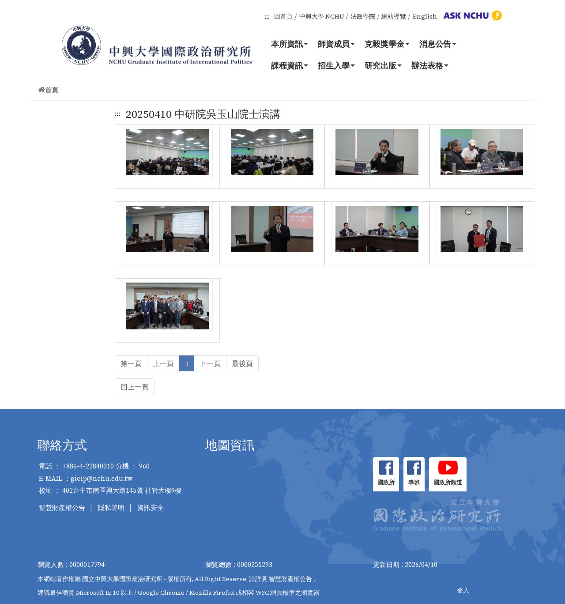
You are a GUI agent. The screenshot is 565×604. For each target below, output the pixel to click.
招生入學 (336, 65)
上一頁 (163, 363)
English (425, 16)
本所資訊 (289, 43)
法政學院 (362, 16)
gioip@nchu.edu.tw (102, 478)
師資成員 (336, 43)
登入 (463, 590)
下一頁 (210, 363)
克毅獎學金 (387, 43)
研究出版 (383, 65)
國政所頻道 (447, 482)
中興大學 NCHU (321, 16)
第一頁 (131, 363)
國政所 (386, 482)
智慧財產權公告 (62, 507)
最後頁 (242, 363)
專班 (414, 482)
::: (267, 16)
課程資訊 (289, 65)
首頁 (48, 89)
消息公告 (437, 43)
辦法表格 (429, 65)
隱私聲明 (111, 507)
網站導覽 (393, 16)
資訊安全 (150, 507)
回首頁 (283, 16)
